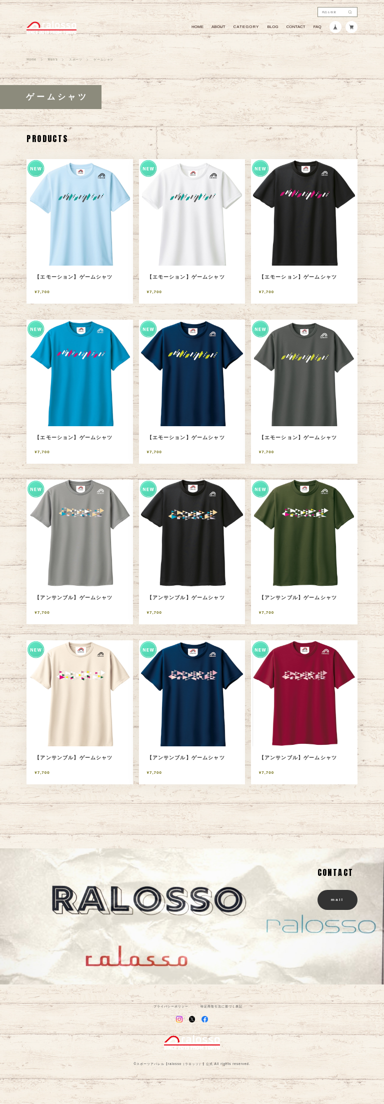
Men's (53, 59)
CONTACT (296, 27)
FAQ (318, 27)
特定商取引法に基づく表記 (221, 1006)
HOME (198, 27)
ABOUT (219, 27)
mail (337, 899)
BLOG (272, 27)
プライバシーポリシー (171, 1006)
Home (31, 59)
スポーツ (75, 59)
